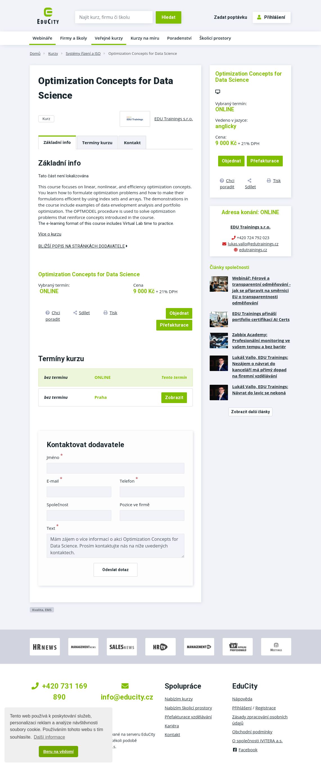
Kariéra (172, 725)
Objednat (179, 313)
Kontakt (132, 142)
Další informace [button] (49, 737)
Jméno (55, 457)
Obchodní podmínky (252, 731)
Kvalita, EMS (41, 610)
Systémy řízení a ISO (83, 53)
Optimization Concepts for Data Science (142, 53)
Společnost (57, 504)
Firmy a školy (73, 38)
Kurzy (53, 53)
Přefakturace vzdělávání (188, 717)
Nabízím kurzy (179, 699)
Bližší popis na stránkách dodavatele (83, 246)
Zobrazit (174, 397)
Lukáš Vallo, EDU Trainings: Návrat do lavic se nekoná (260, 389)
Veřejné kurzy (109, 38)
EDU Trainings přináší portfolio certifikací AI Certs (261, 316)
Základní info (57, 142)
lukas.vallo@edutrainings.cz (253, 243)
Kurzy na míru (145, 38)
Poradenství (179, 38)
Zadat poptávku (230, 17)
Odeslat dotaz (115, 569)
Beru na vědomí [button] (58, 751)
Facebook (244, 749)
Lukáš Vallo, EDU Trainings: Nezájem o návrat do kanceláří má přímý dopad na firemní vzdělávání (260, 366)
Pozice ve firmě (135, 504)
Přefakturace (174, 325)
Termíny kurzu (97, 142)
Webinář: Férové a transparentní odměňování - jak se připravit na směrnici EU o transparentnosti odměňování (261, 290)
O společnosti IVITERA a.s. (257, 740)
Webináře (42, 38)
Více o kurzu (49, 234)
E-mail (54, 481)
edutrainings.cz (253, 249)
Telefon (129, 481)
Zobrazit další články (250, 411)
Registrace (266, 708)
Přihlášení (271, 17)
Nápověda (242, 699)
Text (53, 528)
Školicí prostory (215, 38)
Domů (35, 53)
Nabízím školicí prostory (188, 708)
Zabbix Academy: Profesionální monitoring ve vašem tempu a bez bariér (261, 341)
